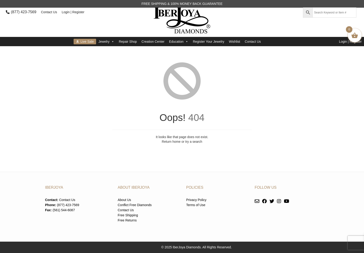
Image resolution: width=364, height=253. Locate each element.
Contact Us (49, 12)
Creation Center (153, 41)
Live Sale (87, 41)
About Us (124, 200)
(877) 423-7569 (23, 12)
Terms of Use (195, 205)
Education (178, 41)
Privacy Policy (196, 200)
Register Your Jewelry (208, 41)
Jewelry (106, 41)
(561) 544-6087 (64, 210)
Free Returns (127, 220)
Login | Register (73, 12)
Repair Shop (128, 41)
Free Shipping (128, 215)
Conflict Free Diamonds (135, 205)
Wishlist (234, 41)
